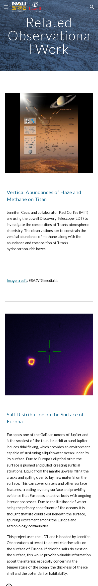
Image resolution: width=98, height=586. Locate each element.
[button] (6, 7)
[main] (49, 35)
